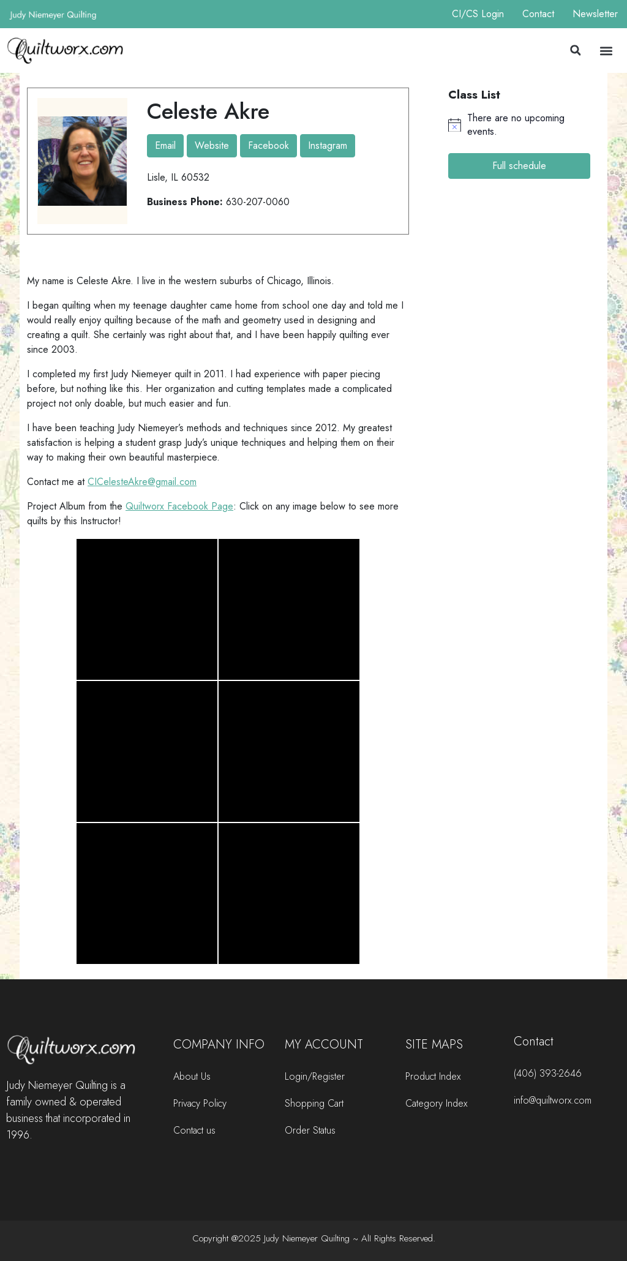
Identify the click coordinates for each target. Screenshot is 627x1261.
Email (165, 145)
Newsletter (595, 14)
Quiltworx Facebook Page (179, 506)
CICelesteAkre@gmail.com (142, 482)
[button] (575, 50)
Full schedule (519, 166)
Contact (538, 14)
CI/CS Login (478, 14)
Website (212, 145)
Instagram (327, 145)
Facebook (268, 145)
